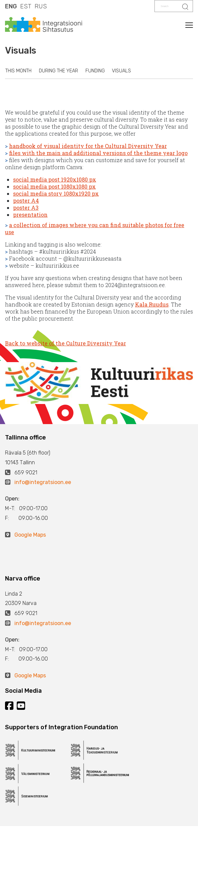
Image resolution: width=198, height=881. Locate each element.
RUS (41, 6)
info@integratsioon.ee (42, 482)
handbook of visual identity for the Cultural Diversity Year (88, 145)
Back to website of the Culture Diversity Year (65, 343)
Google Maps (30, 535)
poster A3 (26, 207)
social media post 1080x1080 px (54, 186)
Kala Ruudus (152, 304)
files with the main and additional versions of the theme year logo (98, 152)
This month (18, 71)
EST (25, 6)
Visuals (121, 71)
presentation (30, 214)
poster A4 (26, 200)
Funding (95, 71)
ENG (11, 6)
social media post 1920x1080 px (54, 179)
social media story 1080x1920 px (56, 193)
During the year (58, 71)
